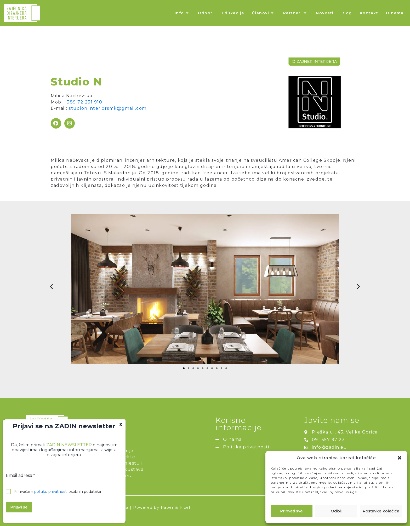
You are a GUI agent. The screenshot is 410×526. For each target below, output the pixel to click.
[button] (399, 457)
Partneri (295, 13)
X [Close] (121, 424)
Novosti (325, 13)
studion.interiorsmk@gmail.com (108, 108)
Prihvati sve (291, 510)
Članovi (263, 13)
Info (182, 13)
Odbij (336, 510)
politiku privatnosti (50, 491)
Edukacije (233, 13)
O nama (394, 13)
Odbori (206, 13)
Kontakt (369, 13)
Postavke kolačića (381, 510)
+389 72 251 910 (83, 102)
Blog (346, 13)
